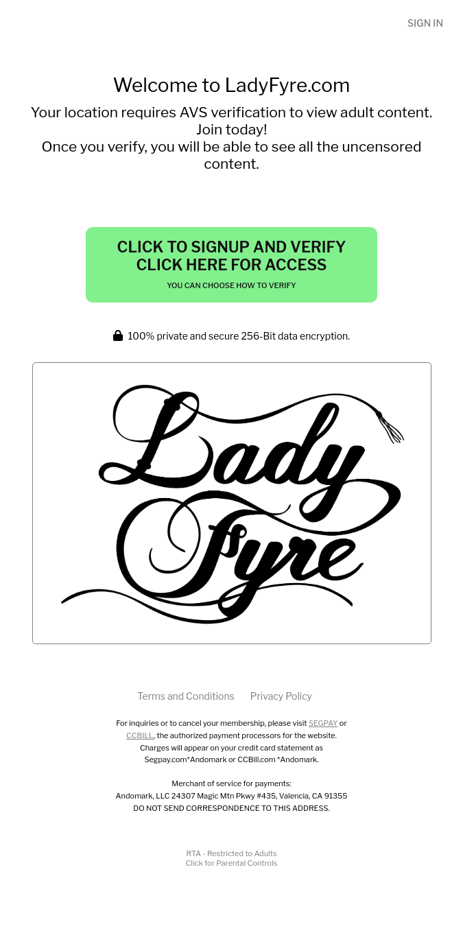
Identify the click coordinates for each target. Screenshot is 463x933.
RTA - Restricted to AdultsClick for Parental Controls (232, 858)
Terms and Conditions (186, 696)
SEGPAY (323, 723)
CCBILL (140, 735)
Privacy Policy (281, 696)
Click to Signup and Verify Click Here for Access (231, 264)
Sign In (425, 23)
